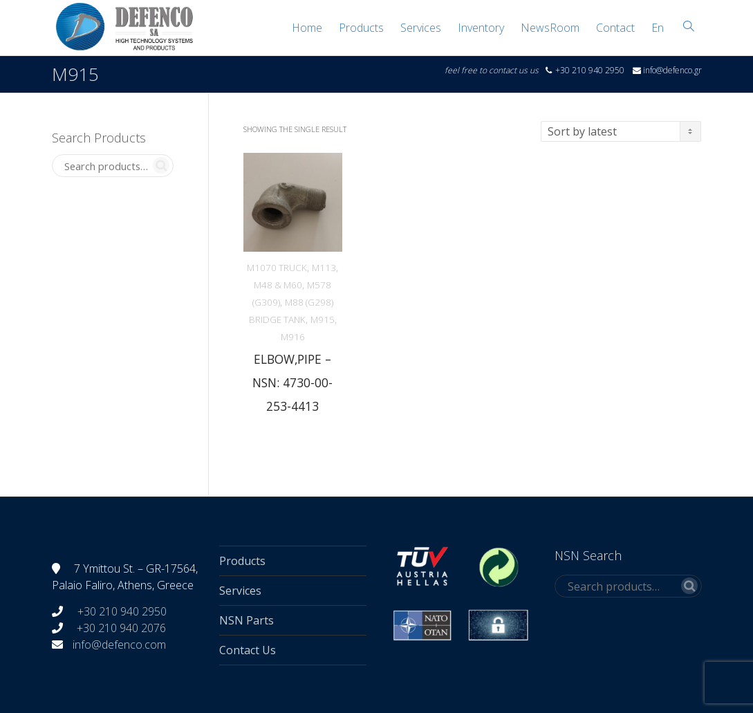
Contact (615, 27)
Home (307, 27)
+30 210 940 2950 (121, 611)
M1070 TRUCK (277, 267)
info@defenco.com (119, 644)
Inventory (481, 27)
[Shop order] (621, 131)
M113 (324, 267)
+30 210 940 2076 (121, 628)
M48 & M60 (278, 285)
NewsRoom (550, 27)
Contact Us (247, 650)
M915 (322, 319)
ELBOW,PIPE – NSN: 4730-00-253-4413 (292, 382)
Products (361, 27)
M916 (293, 337)
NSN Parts (246, 620)
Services (420, 27)
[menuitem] (657, 27)
